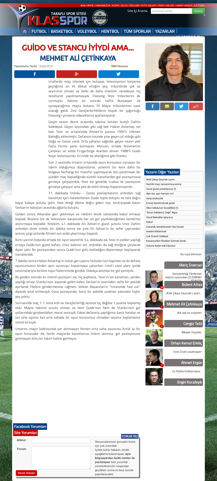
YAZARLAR (165, 31)
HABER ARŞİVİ (184, 5)
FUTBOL (38, 31)
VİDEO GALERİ (166, 5)
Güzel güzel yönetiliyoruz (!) (161, 189)
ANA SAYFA (87, 5)
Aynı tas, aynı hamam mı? (160, 193)
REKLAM (134, 5)
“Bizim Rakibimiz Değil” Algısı (162, 212)
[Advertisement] (31, 137)
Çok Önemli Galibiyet (157, 236)
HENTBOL (110, 31)
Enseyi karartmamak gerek (160, 203)
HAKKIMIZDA (102, 5)
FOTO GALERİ (148, 5)
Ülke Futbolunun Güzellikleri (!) (162, 208)
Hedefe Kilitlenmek (156, 231)
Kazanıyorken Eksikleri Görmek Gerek (166, 241)
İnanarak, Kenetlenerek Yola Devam (165, 227)
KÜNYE (116, 5)
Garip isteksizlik (154, 198)
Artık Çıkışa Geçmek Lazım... (161, 179)
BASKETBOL (62, 31)
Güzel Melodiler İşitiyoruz (159, 217)
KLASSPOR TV (189, 38)
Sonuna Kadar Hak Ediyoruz (161, 245)
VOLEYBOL (87, 31)
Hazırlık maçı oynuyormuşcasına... (164, 184)
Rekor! (149, 222)
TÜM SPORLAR (137, 31)
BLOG (124, 5)
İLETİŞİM (199, 5)
